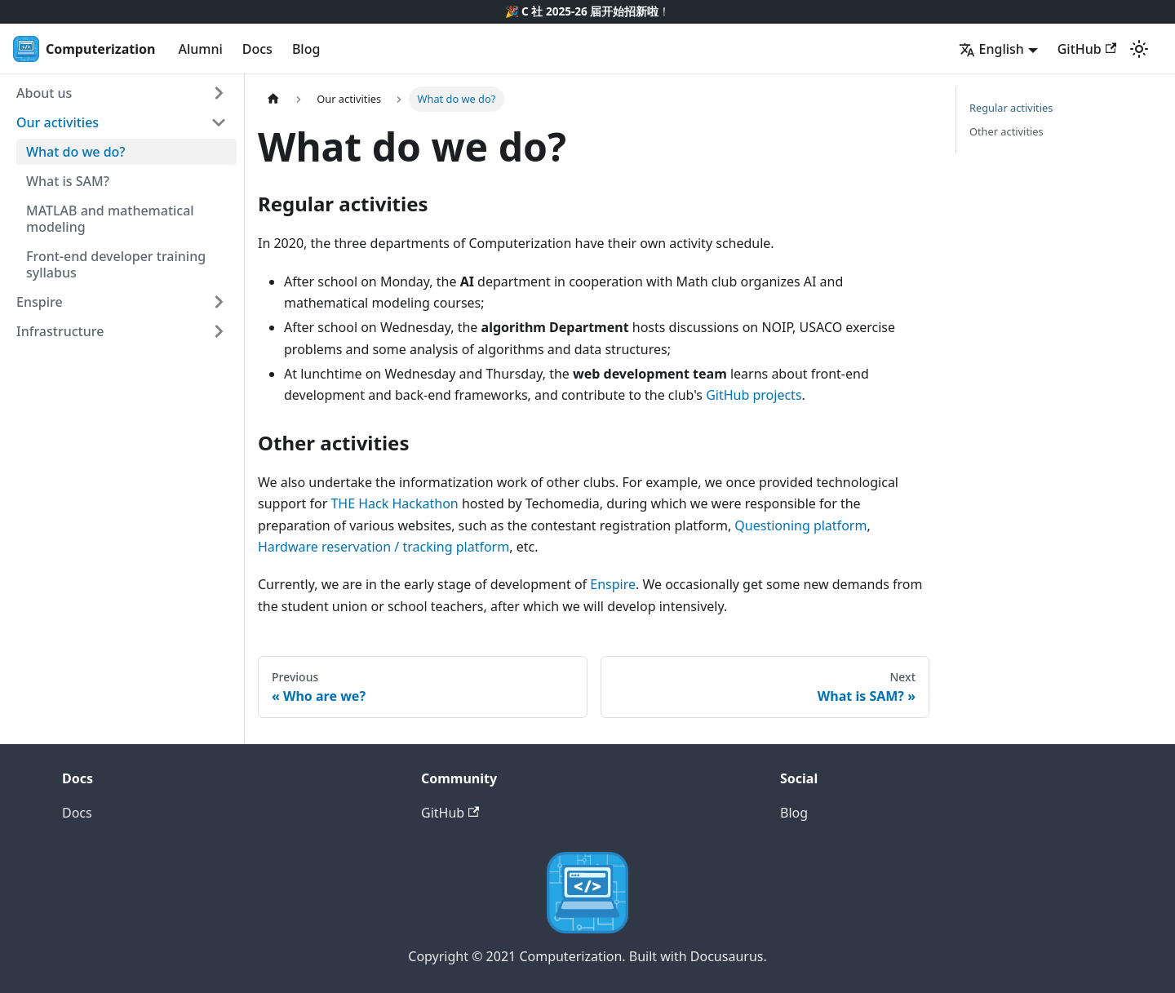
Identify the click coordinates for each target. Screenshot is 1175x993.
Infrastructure (60, 331)
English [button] (991, 49)
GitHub (1087, 49)
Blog (306, 49)
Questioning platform (800, 525)
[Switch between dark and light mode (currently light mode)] (1139, 49)
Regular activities (1011, 107)
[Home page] (273, 99)
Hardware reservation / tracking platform (383, 547)
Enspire (39, 302)
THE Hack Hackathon (394, 503)
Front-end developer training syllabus (116, 264)
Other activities (1006, 131)
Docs (257, 49)
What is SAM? (67, 181)
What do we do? (76, 152)
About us (44, 93)
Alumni (200, 49)
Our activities (57, 122)
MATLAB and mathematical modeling (110, 219)
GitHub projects (753, 395)
